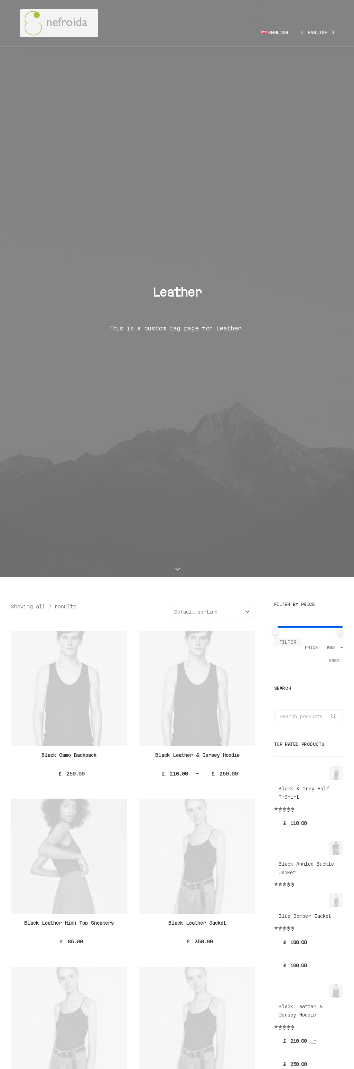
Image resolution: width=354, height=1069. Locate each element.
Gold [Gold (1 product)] (281, 896)
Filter (288, 216)
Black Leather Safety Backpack (69, 665)
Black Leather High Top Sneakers (69, 497)
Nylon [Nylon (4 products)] (282, 906)
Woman (287, 800)
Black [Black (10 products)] (282, 886)
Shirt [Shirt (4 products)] (282, 916)
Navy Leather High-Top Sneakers (197, 665)
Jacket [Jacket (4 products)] (302, 896)
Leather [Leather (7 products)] (327, 896)
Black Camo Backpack (68, 329)
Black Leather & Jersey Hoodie (197, 329)
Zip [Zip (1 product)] (279, 926)
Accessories (295, 817)
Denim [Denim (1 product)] (329, 886)
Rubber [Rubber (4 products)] (325, 906)
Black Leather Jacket (197, 497)
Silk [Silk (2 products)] (302, 916)
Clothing (291, 808)
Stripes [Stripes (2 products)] (324, 916)
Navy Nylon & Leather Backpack (69, 833)
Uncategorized (298, 782)
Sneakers (291, 835)
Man (284, 791)
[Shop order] (212, 186)
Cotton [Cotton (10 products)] (306, 886)
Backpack (291, 826)
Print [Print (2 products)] (303, 906)
